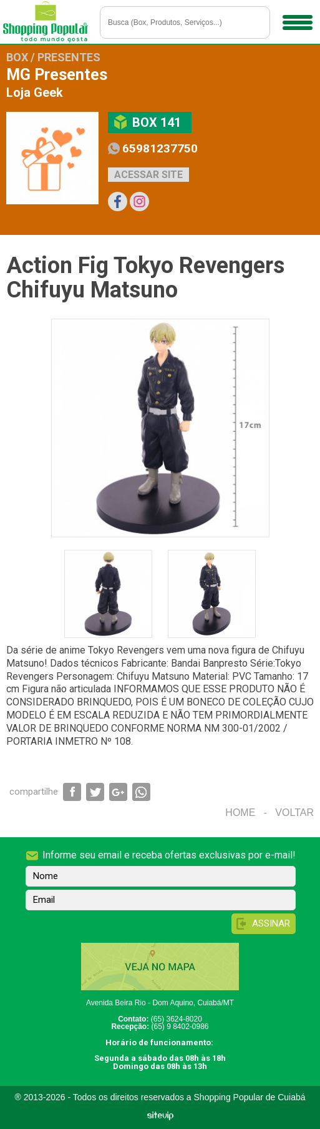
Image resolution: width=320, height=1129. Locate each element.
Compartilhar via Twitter (95, 792)
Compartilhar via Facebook (72, 792)
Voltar (294, 812)
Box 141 (156, 122)
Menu (296, 18)
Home (240, 812)
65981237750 (160, 148)
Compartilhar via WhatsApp (141, 792)
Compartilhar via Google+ (118, 792)
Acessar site (148, 175)
